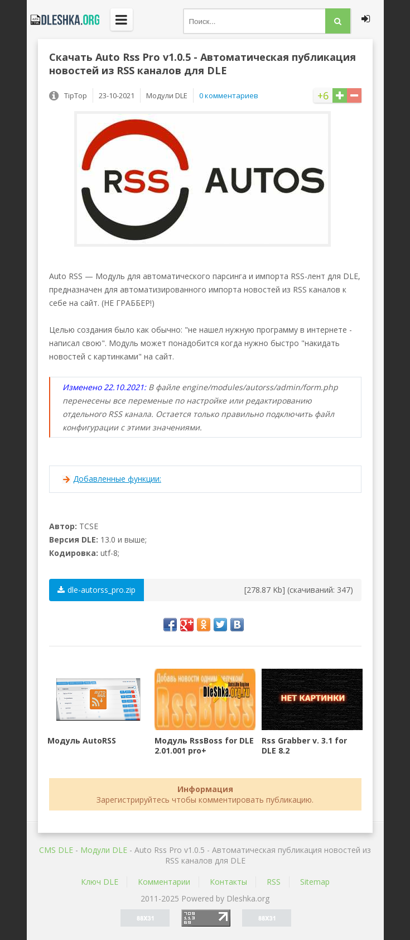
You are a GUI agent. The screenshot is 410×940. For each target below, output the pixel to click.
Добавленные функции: (117, 478)
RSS (274, 881)
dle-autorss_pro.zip (96, 589)
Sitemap (315, 881)
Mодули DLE (103, 850)
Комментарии (164, 881)
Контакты (228, 881)
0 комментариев (228, 95)
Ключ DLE (99, 881)
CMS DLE (56, 850)
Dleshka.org (63, 19)
